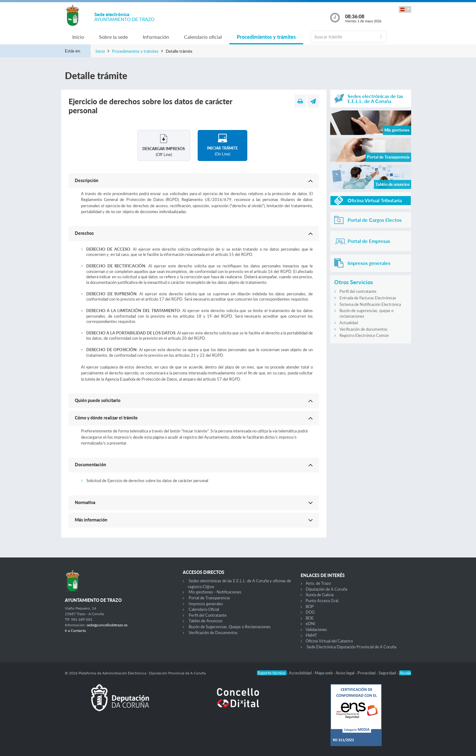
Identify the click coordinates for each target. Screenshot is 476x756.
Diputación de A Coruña (326, 589)
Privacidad (366, 672)
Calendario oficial (203, 37)
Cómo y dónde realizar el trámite (106, 417)
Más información (91, 519)
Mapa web (324, 672)
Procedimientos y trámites (266, 37)
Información (156, 37)
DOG (310, 612)
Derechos (84, 233)
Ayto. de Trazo (318, 583)
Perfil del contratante (357, 291)
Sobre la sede (113, 37)
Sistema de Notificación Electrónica (370, 304)
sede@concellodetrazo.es (107, 625)
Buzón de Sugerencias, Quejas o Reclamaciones (230, 626)
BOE (310, 617)
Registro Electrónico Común (364, 335)
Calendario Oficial (204, 609)
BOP (310, 606)
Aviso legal (345, 672)
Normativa (85, 502)
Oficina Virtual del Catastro (329, 640)
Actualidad (348, 322)
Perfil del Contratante (208, 615)
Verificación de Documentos (213, 632)
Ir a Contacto (75, 630)
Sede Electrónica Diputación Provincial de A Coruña (351, 646)
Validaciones (316, 629)
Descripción (86, 180)
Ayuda (405, 672)
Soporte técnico (272, 672)
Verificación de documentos (363, 329)
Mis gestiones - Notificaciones (215, 591)
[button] (405, 9)
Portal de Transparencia (209, 597)
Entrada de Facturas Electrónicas (367, 297)
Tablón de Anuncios (205, 620)
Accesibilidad (300, 672)
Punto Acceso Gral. (322, 600)
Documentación (90, 464)
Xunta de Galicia (320, 594)
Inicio (78, 37)
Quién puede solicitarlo (97, 400)
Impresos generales (206, 603)
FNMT (311, 635)
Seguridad (388, 672)
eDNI (310, 623)
